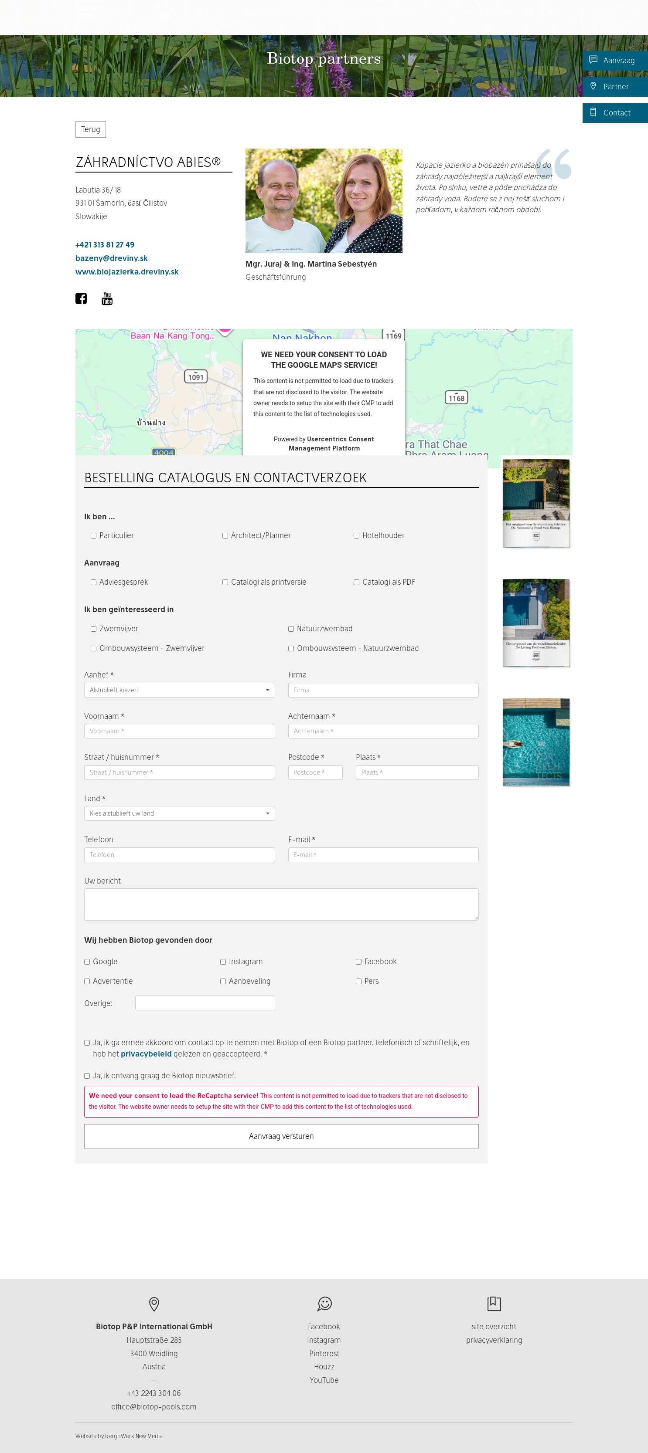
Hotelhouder (379, 535)
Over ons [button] (352, 21)
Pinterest (324, 1353)
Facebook (376, 961)
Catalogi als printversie (264, 581)
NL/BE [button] (545, 21)
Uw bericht (102, 880)
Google (101, 961)
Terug (90, 129)
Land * (95, 798)
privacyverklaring (494, 1340)
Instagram (241, 961)
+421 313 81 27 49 (105, 244)
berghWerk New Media (134, 1436)
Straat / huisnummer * (121, 757)
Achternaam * (311, 716)
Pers (367, 981)
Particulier (112, 535)
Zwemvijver (114, 628)
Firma (297, 674)
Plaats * (368, 757)
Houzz (324, 1366)
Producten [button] (296, 21)
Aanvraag (612, 60)
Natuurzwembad (320, 628)
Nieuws (499, 21)
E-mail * (301, 839)
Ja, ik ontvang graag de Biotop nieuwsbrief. (160, 1075)
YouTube (324, 1380)
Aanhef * (99, 674)
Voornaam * (104, 716)
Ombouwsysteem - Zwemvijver (148, 648)
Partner (609, 86)
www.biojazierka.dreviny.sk (127, 271)
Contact (610, 112)
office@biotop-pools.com (154, 1406)
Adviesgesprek (119, 581)
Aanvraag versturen (281, 1136)
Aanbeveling (245, 981)
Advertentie (108, 981)
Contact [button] (454, 21)
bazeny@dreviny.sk (111, 258)
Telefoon (98, 839)
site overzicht (494, 1326)
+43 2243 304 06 (154, 1393)
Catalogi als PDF (384, 581)
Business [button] (404, 21)
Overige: (99, 1003)
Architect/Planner (256, 535)
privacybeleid (146, 1053)
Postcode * (306, 757)
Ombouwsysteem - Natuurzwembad (353, 648)
